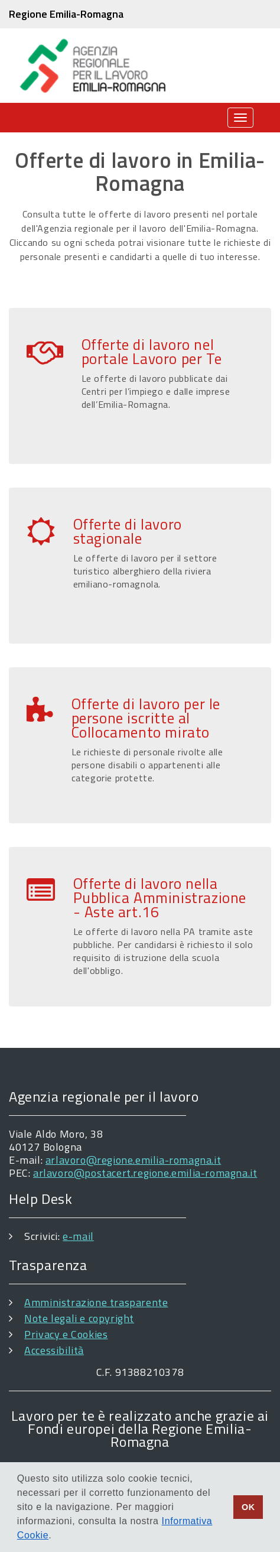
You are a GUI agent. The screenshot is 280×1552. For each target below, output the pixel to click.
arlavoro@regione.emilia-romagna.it (133, 1160)
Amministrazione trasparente (96, 1302)
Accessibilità (54, 1350)
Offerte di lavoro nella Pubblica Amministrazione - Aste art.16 (159, 897)
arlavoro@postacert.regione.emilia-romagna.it (145, 1173)
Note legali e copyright (79, 1318)
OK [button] (248, 1507)
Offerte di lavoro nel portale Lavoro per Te (152, 351)
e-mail (78, 1236)
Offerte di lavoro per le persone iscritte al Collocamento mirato (145, 718)
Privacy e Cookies (66, 1334)
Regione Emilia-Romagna (66, 14)
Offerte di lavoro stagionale (127, 531)
